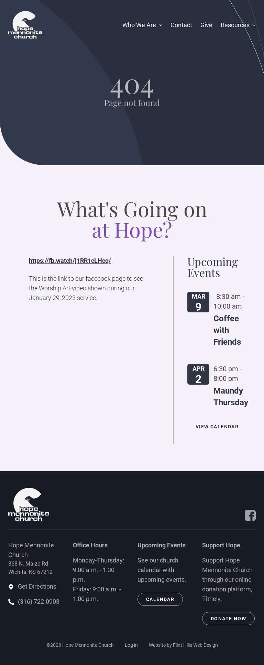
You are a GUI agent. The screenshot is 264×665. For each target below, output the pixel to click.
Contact (181, 25)
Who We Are (139, 25)
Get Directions (37, 586)
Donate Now (228, 618)
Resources (235, 25)
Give (206, 25)
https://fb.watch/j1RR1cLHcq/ (70, 260)
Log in (131, 645)
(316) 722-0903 (38, 601)
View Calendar (217, 426)
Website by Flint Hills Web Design (183, 645)
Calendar (160, 599)
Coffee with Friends (227, 330)
